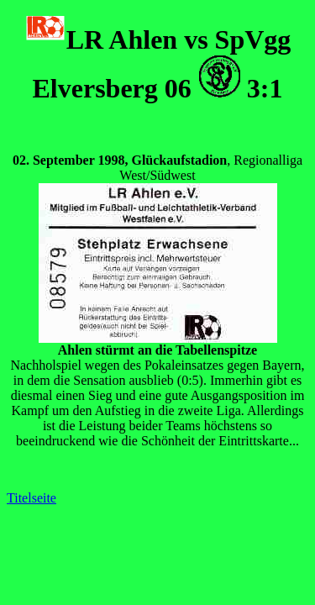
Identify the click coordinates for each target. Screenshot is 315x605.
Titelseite (31, 498)
